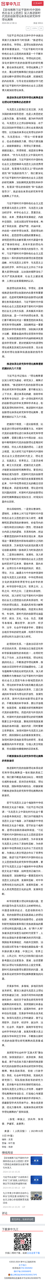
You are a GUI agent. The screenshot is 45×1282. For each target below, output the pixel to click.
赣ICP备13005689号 (22, 1271)
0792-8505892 (26, 1268)
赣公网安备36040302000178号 (22, 1275)
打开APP (37, 3)
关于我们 (22, 1265)
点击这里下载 (33, 1253)
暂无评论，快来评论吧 (22, 1219)
